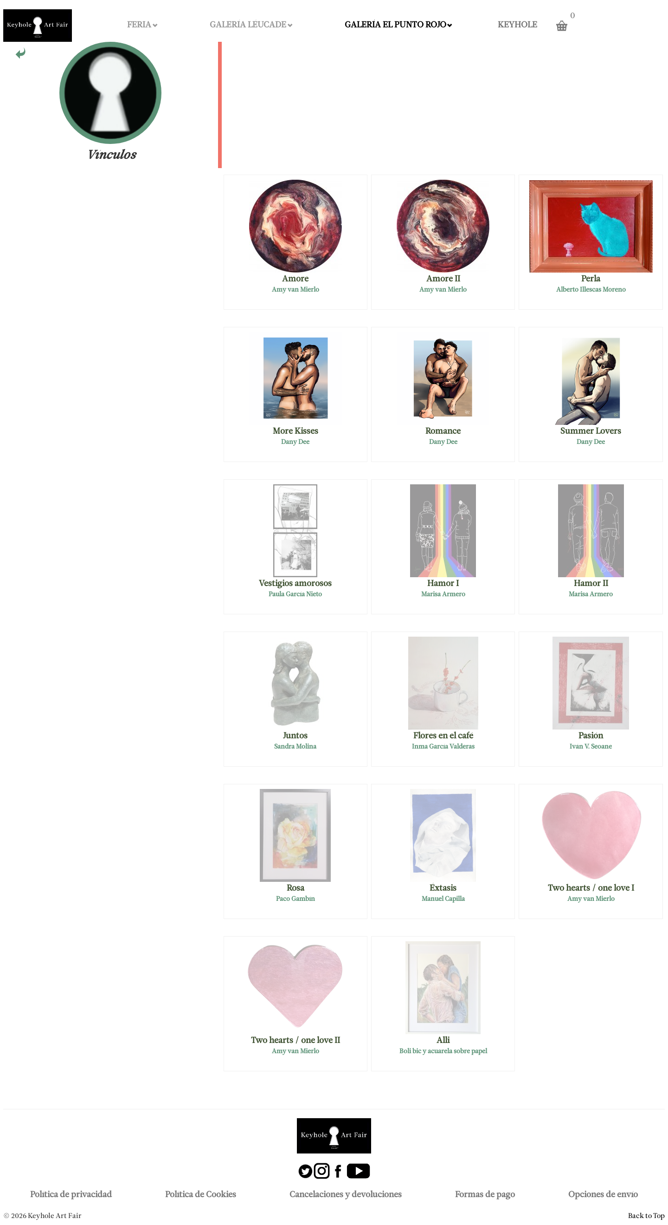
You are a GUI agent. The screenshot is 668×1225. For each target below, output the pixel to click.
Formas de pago (485, 1195)
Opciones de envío (603, 1195)
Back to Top (646, 1216)
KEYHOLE (517, 25)
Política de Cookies (200, 1195)
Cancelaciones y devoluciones (345, 1195)
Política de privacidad (71, 1195)
